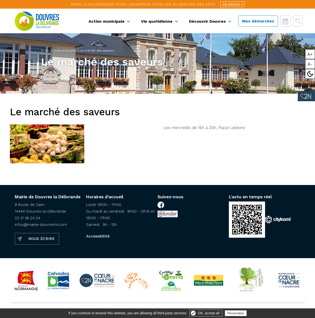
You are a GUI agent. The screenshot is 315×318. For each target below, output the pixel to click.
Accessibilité (98, 236)
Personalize (235, 313)
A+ (310, 54)
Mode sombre (310, 73)
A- (310, 64)
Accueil (45, 50)
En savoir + (232, 4)
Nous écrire (41, 238)
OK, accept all (209, 313)
